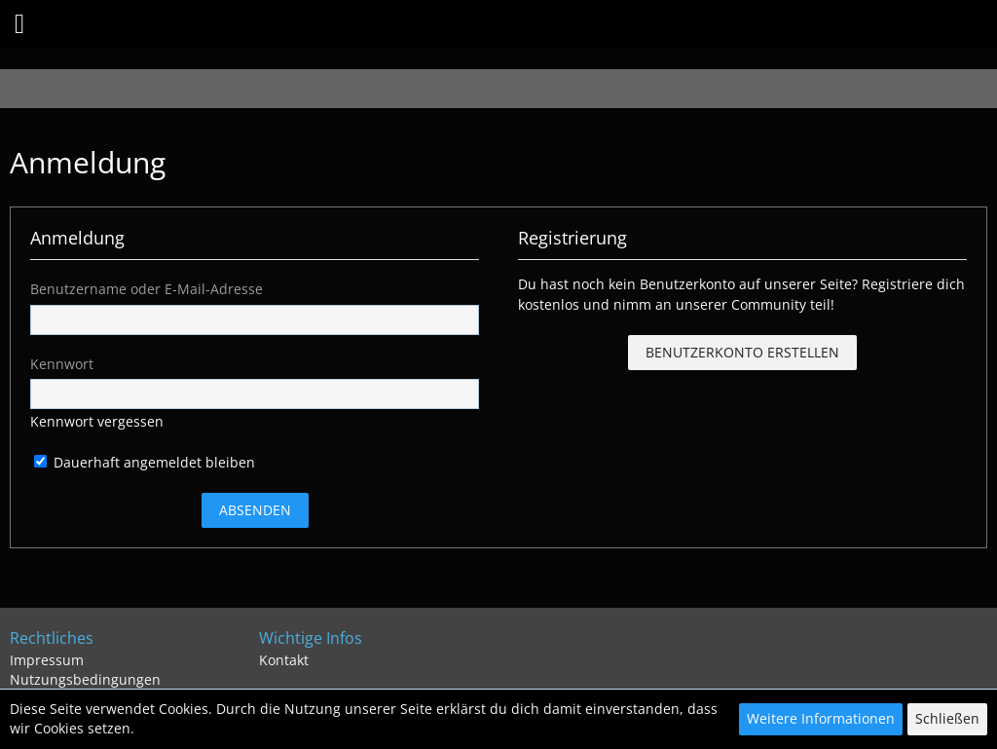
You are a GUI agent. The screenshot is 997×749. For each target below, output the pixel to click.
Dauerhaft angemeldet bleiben (144, 462)
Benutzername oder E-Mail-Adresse (146, 289)
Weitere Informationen (821, 718)
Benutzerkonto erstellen (742, 352)
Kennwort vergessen (97, 421)
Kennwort (61, 364)
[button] (19, 24)
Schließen (947, 718)
